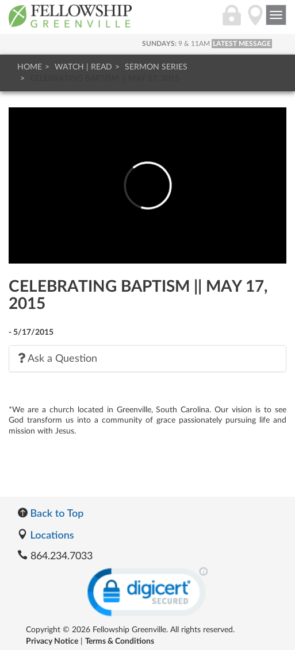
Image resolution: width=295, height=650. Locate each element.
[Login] (231, 21)
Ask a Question (57, 358)
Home (29, 67)
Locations (45, 534)
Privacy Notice (52, 641)
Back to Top (50, 512)
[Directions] (255, 21)
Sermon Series (156, 67)
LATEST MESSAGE (242, 43)
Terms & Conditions (119, 641)
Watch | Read (83, 67)
